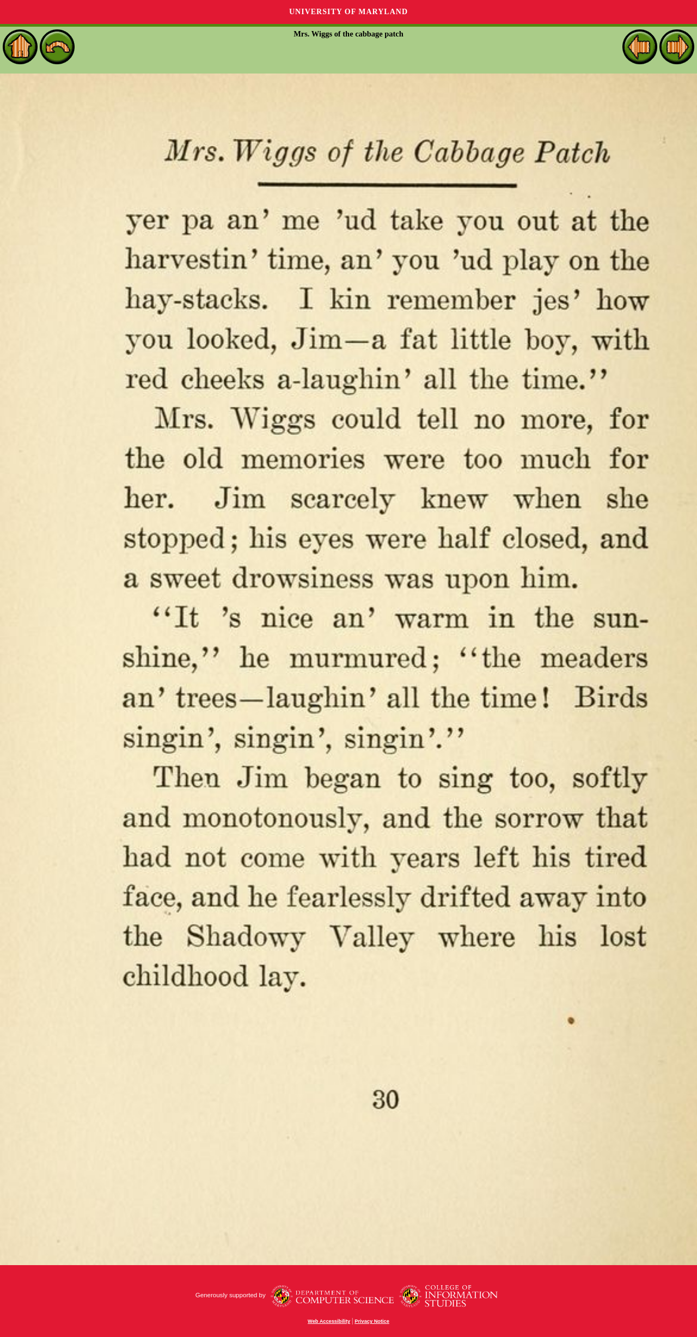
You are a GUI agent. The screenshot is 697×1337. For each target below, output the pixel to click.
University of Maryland (348, 12)
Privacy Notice (371, 1321)
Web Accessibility (329, 1321)
